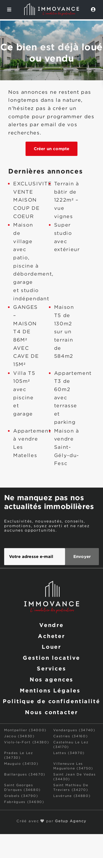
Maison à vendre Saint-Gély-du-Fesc (66, 447)
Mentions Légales (50, 690)
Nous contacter (51, 712)
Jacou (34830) (19, 736)
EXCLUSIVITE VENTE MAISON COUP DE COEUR (32, 200)
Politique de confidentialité (51, 701)
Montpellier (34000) (25, 730)
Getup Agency (70, 821)
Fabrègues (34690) (24, 802)
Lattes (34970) (69, 753)
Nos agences (52, 679)
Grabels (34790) (21, 796)
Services (51, 668)
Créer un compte (51, 148)
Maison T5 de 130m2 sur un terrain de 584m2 (64, 332)
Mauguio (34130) (21, 763)
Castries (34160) (70, 736)
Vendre (51, 625)
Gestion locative (51, 657)
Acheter (51, 636)
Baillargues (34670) (24, 774)
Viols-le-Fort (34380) (26, 742)
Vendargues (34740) (74, 730)
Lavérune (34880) (71, 796)
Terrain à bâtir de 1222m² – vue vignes (66, 200)
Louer (51, 647)
